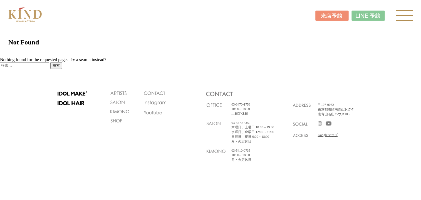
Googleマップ (328, 135)
